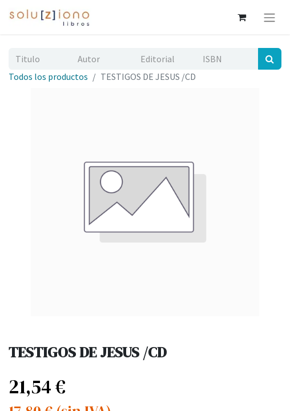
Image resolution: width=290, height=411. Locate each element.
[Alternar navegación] (269, 17)
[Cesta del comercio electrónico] (241, 17)
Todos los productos (48, 76)
